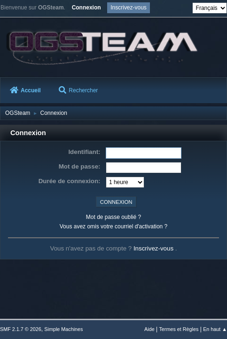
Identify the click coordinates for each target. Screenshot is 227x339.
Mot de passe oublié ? (113, 217)
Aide (149, 329)
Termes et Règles (178, 329)
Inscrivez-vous (154, 248)
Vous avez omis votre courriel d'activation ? (113, 226)
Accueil (25, 90)
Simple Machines (63, 329)
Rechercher (78, 90)
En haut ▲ (215, 329)
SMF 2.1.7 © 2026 (20, 329)
